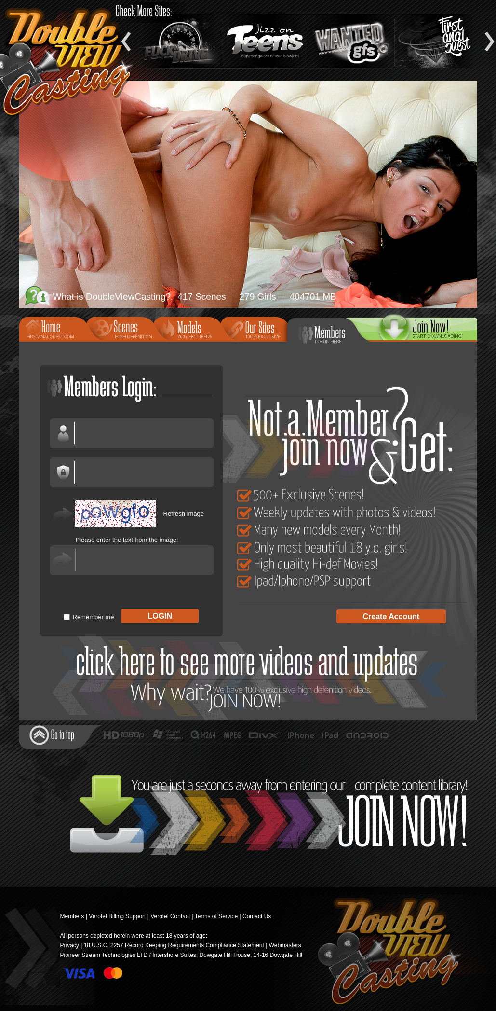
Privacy (69, 945)
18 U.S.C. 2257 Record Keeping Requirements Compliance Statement (174, 945)
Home (56, 328)
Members (327, 333)
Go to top (51, 735)
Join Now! (251, 678)
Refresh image (183, 513)
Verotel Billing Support (117, 916)
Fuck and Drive (179, 41)
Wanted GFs (351, 41)
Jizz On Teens (265, 41)
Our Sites (257, 328)
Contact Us (256, 916)
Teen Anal (438, 41)
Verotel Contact (170, 916)
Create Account (391, 616)
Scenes (123, 328)
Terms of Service (216, 916)
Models (190, 328)
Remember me (93, 617)
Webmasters (285, 945)
